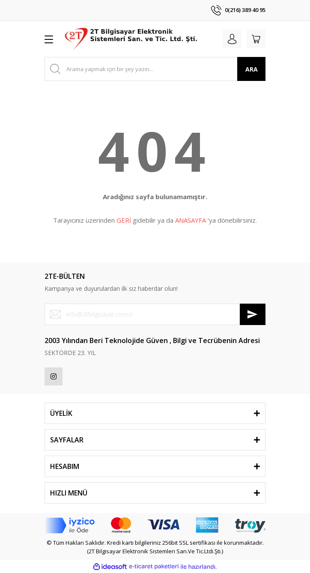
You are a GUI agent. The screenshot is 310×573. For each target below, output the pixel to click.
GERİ (123, 220)
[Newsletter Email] (155, 314)
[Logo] (131, 39)
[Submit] (252, 314)
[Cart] (256, 39)
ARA (251, 69)
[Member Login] (232, 39)
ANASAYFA (190, 220)
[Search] (155, 69)
